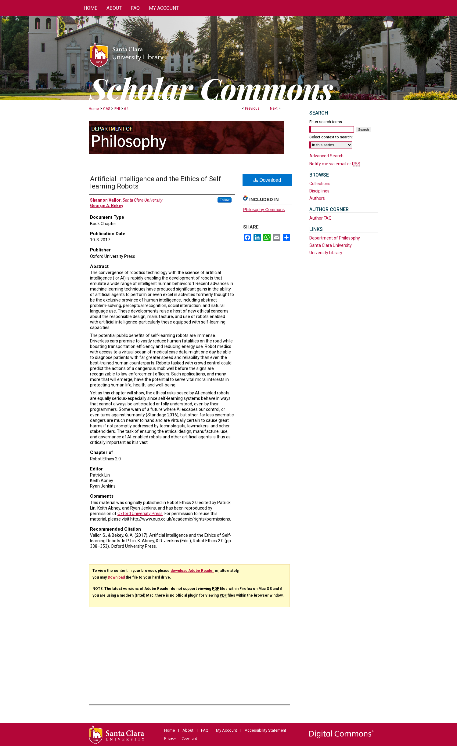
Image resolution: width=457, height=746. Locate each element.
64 (126, 109)
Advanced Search (326, 155)
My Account (226, 730)
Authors (317, 198)
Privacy (170, 739)
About (187, 730)
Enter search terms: (326, 121)
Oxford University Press (140, 513)
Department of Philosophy (334, 238)
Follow (224, 200)
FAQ (204, 730)
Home (94, 109)
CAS (106, 109)
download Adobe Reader (192, 571)
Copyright (189, 739)
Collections (319, 183)
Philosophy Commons (264, 209)
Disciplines (319, 190)
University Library (325, 252)
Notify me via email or (334, 163)
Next (274, 108)
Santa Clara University (330, 245)
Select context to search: (331, 137)
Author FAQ (320, 218)
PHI (117, 109)
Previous (252, 108)
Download (267, 180)
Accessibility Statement (265, 730)
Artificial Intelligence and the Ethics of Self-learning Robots (156, 182)
